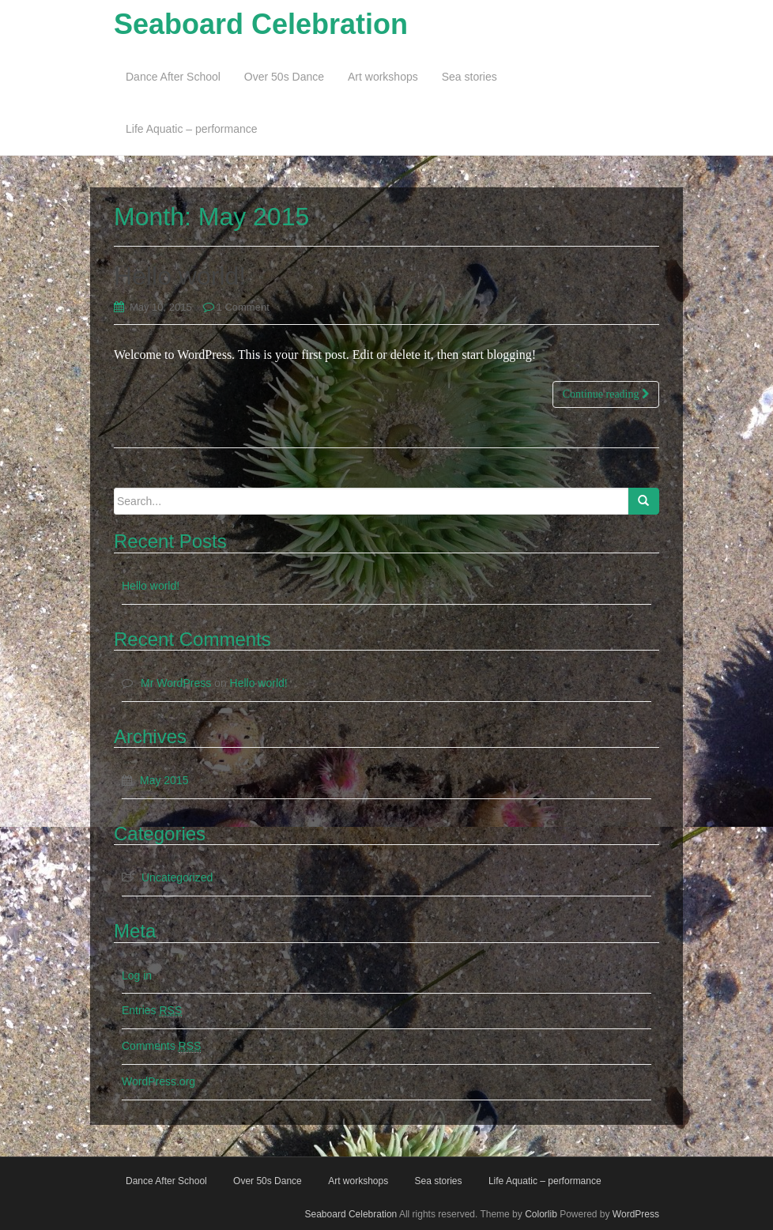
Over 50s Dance (284, 76)
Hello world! (180, 276)
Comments (161, 1046)
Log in (137, 975)
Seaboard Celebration (261, 24)
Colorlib (541, 1214)
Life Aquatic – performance (192, 129)
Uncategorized (177, 877)
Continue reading (606, 394)
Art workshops (383, 76)
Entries (152, 1010)
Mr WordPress (176, 683)
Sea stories (469, 76)
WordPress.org (158, 1081)
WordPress (636, 1214)
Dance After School (173, 76)
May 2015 (164, 780)
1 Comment (243, 307)
